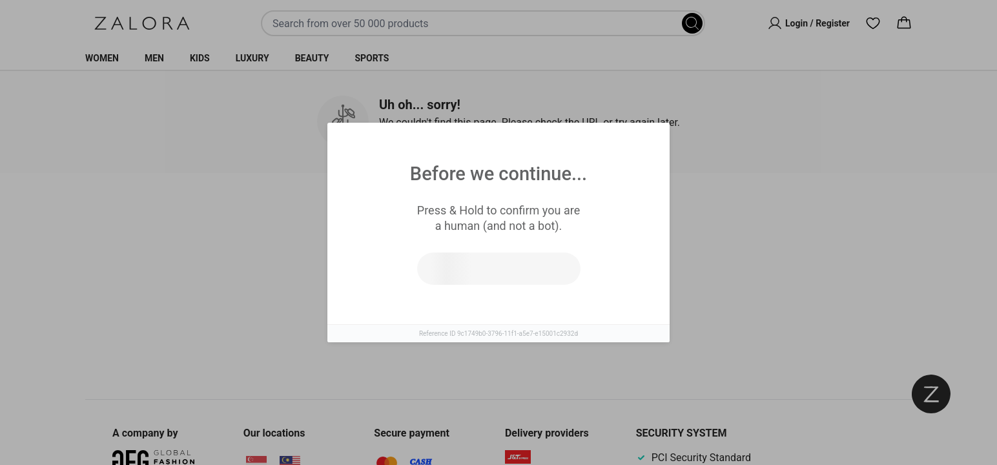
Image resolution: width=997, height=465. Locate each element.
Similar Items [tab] (449, 213)
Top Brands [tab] (552, 214)
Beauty (312, 58)
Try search (442, 309)
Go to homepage (555, 309)
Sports (372, 58)
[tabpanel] (498, 296)
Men (154, 58)
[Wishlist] (873, 23)
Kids (200, 58)
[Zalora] (142, 23)
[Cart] (904, 23)
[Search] (692, 23)
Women (102, 58)
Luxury (252, 58)
